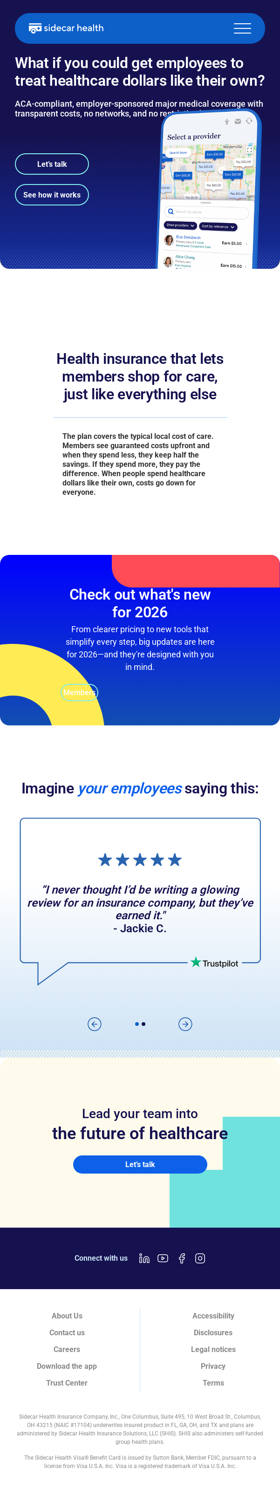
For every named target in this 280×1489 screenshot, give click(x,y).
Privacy (213, 1366)
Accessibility (213, 1315)
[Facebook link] (181, 1258)
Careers (67, 1349)
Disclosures (213, 1332)
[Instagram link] (200, 1258)
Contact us (67, 1332)
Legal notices (213, 1349)
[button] (242, 28)
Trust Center (67, 1383)
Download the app (67, 1366)
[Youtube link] (163, 1258)
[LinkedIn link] (144, 1258)
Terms (213, 1383)
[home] (66, 28)
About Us (67, 1315)
